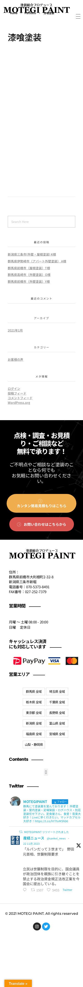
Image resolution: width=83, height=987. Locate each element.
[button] (46, 772)
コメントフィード (20, 398)
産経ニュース (33, 838)
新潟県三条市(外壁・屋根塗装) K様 (32, 254)
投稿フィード (17, 393)
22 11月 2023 (31, 843)
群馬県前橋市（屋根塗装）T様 (29, 268)
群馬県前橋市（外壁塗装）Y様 (29, 281)
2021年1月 (15, 330)
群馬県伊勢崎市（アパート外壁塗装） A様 (37, 261)
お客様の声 (15, 359)
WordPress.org (19, 402)
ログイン (14, 388)
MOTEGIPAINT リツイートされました (46, 832)
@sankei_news (56, 838)
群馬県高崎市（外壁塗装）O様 (29, 274)
